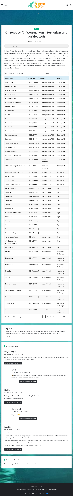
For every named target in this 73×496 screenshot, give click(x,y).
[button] (26, 78)
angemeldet (14, 464)
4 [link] (53, 317)
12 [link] (64, 317)
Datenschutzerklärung (41, 489)
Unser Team (53, 489)
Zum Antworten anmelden (13, 363)
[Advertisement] (36, 18)
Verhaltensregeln (22, 489)
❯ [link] (67, 317)
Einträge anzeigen (16, 73)
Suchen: (46, 73)
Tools (36, 29)
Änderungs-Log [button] (11, 46)
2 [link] (47, 317)
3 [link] (50, 317)
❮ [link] (40, 317)
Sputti (30, 41)
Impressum (30, 489)
